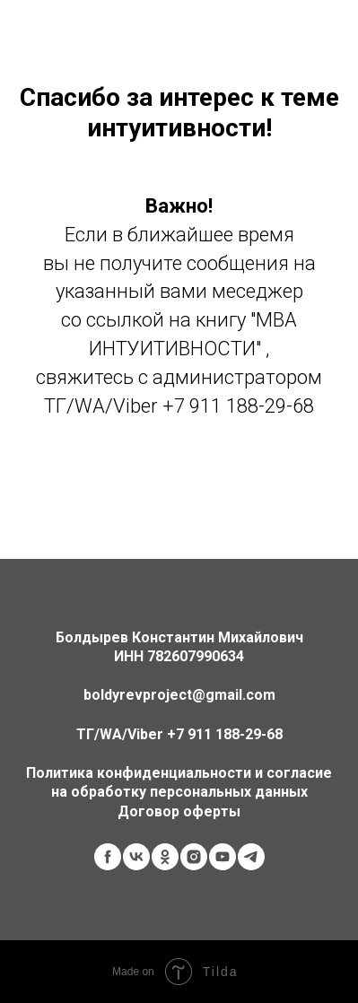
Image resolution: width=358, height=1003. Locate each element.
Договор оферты (179, 811)
